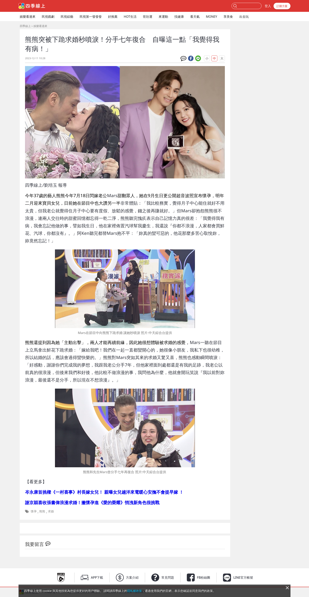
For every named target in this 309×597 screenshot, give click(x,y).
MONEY (211, 16)
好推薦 (112, 16)
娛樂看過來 (27, 16)
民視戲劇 (48, 16)
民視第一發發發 (91, 16)
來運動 (163, 16)
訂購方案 (282, 6)
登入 (268, 6)
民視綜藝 (67, 16)
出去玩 (244, 16)
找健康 (179, 16)
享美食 (228, 16)
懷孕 (34, 511)
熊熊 (42, 511)
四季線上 (25, 26)
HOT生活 (130, 16)
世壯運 (147, 16)
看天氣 (195, 16)
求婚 (51, 511)
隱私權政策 (134, 591)
